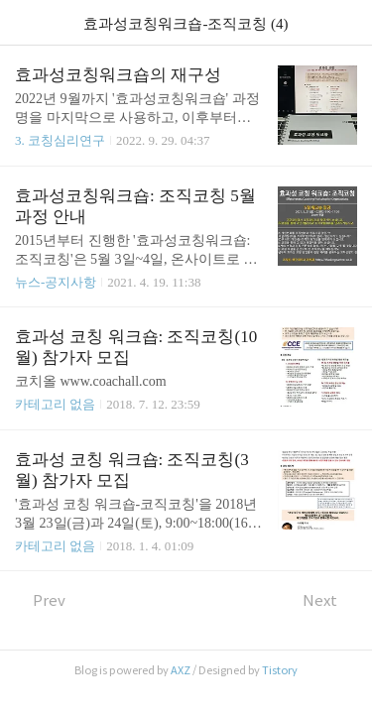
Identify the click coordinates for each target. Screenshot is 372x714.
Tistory (280, 670)
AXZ (180, 670)
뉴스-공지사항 (55, 282)
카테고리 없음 (55, 404)
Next (330, 600)
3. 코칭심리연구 (60, 140)
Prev (40, 600)
